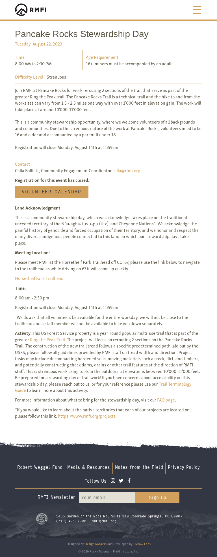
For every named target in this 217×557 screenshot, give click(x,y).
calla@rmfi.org (126, 170)
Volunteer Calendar (52, 192)
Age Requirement (102, 57)
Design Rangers (96, 543)
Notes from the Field (139, 467)
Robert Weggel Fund (39, 467)
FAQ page (166, 399)
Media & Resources (88, 467)
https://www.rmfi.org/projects (87, 415)
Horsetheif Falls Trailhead (39, 278)
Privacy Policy (184, 467)
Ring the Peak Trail (47, 339)
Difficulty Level (29, 77)
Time (20, 57)
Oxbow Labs (142, 543)
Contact (22, 164)
